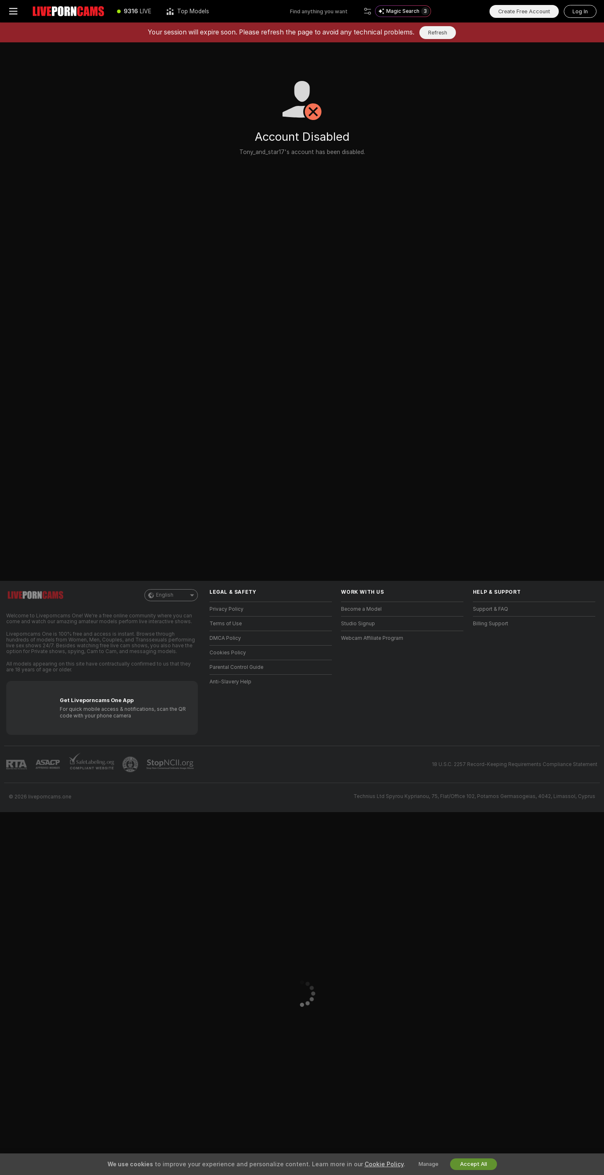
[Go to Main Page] (68, 11)
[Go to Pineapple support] (131, 764)
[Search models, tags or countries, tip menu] (325, 11)
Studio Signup (358, 624)
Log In (580, 11)
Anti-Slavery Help (230, 682)
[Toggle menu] (13, 11)
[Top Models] (188, 11)
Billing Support (490, 624)
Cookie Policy (384, 1164)
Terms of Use (225, 624)
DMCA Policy (225, 638)
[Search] (367, 11)
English (171, 595)
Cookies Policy (227, 653)
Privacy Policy (226, 609)
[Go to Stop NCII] (170, 764)
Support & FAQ (490, 609)
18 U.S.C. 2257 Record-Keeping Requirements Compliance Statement (514, 764)
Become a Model (361, 609)
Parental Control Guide (236, 667)
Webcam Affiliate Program (372, 638)
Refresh (437, 32)
